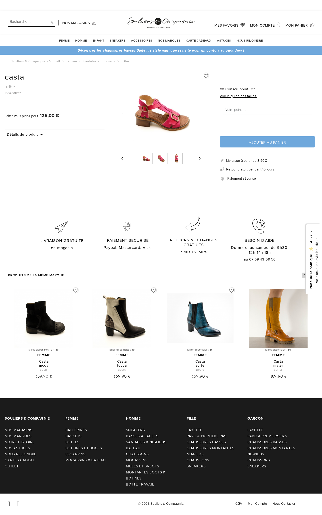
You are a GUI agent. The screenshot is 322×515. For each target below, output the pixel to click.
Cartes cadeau (20, 460)
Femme (64, 30)
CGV (238, 503)
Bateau (133, 448)
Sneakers (117, 30)
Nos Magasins (18, 430)
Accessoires (141, 30)
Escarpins (75, 454)
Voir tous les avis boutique (316, 260)
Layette (194, 430)
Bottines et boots (83, 448)
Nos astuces (17, 448)
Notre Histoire (20, 442)
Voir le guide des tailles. (238, 96)
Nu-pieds (195, 454)
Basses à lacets (142, 436)
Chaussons (137, 454)
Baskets (73, 436)
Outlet (12, 466)
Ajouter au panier (267, 142)
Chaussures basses (206, 442)
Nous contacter (283, 503)
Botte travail (140, 484)
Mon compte (257, 503)
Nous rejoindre (250, 30)
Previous (304, 275)
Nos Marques (169, 30)
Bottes (72, 442)
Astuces (224, 30)
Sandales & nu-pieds (146, 442)
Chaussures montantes (210, 448)
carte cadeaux (198, 30)
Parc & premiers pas (206, 436)
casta (44, 361)
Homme (81, 30)
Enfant (98, 30)
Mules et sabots (142, 466)
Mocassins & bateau (85, 460)
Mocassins (136, 460)
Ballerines (76, 430)
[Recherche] (31, 11)
